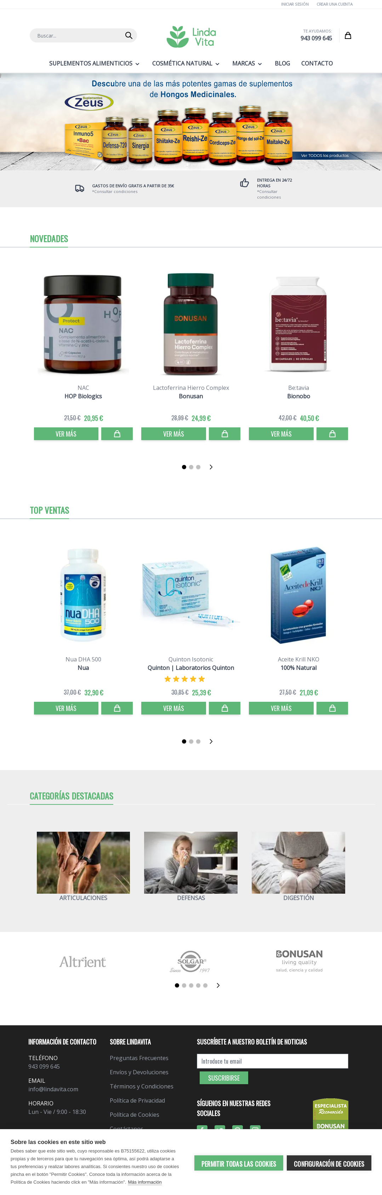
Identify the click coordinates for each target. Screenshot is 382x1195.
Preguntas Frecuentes (139, 1058)
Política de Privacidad (137, 1100)
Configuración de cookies (329, 1163)
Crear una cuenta (335, 4)
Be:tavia (298, 388)
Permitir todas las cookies (238, 1163)
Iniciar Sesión (294, 4)
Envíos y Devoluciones (139, 1072)
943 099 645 (316, 38)
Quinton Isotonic (191, 659)
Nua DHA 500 (83, 659)
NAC (83, 388)
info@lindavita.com (53, 1089)
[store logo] (191, 37)
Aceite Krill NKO (298, 659)
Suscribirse (224, 1077)
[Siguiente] (213, 467)
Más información (144, 1182)
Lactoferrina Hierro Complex (191, 388)
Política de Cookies (134, 1115)
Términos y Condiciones (141, 1086)
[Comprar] (117, 433)
